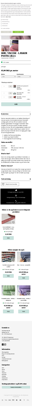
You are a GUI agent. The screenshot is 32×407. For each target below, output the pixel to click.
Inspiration (5, 379)
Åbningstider (5, 352)
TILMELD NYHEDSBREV (16, 387)
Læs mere (8, 17)
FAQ (3, 355)
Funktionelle (5, 23)
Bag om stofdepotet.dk (8, 354)
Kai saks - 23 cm (21, 97)
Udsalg (4, 376)
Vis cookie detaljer (5, 28)
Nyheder (4, 374)
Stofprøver (5, 378)
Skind (3, 369)
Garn (3, 371)
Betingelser (5, 360)
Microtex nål (20, 93)
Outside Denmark (6, 359)
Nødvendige (5, 19)
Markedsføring (5, 21)
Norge (3, 357)
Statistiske (4, 25)
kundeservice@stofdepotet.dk (10, 339)
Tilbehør (4, 373)
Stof (3, 368)
